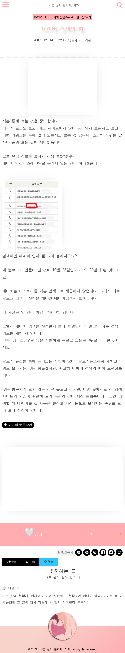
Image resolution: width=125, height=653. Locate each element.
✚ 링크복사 (65, 552)
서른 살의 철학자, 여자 (19, 595)
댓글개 (73, 40)
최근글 (30, 561)
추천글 (49, 561)
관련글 (11, 561)
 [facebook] (103, 552)
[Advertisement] (62, 86)
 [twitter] (111, 552)
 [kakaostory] (95, 552)
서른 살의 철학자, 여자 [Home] (64, 5)
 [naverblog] (119, 552)
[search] (119, 4)
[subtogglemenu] (5, 5)
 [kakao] (87, 552)
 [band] (79, 552)
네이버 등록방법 (20, 425)
